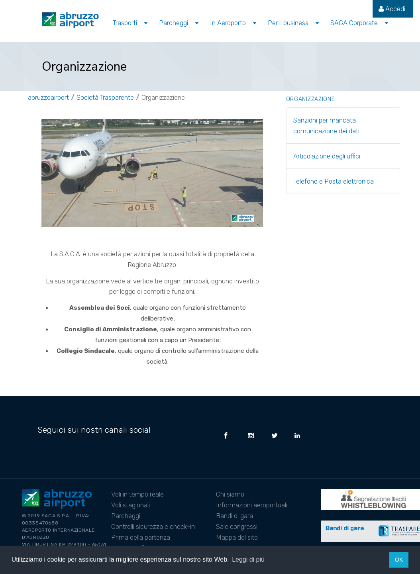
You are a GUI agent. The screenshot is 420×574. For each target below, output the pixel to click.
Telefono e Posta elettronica (333, 181)
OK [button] (399, 559)
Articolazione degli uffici (326, 156)
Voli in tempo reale (137, 494)
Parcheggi (125, 516)
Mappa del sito (237, 537)
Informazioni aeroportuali (251, 505)
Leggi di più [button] (248, 559)
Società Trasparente (105, 97)
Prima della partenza (140, 537)
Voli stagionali (130, 505)
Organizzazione (163, 97)
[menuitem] (392, 9)
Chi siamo (230, 494)
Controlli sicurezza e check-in (153, 526)
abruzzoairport (48, 97)
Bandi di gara (234, 516)
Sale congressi (236, 526)
